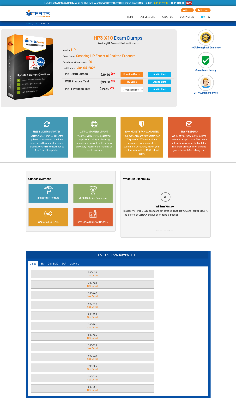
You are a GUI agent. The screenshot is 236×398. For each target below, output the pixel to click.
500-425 (57, 295)
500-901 (165, 305)
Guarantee (83, 374)
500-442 (165, 274)
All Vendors (147, 17)
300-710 (111, 305)
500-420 (111, 284)
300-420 (111, 274)
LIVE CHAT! (189, 364)
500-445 (57, 284)
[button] (158, 230)
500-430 (57, 274)
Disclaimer (84, 357)
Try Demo (132, 82)
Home (130, 17)
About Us (167, 17)
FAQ (80, 352)
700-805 (57, 305)
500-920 (165, 295)
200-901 (165, 284)
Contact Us (187, 17)
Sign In (187, 10)
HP (36, 24)
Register (202, 10)
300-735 (111, 295)
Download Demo (131, 74)
